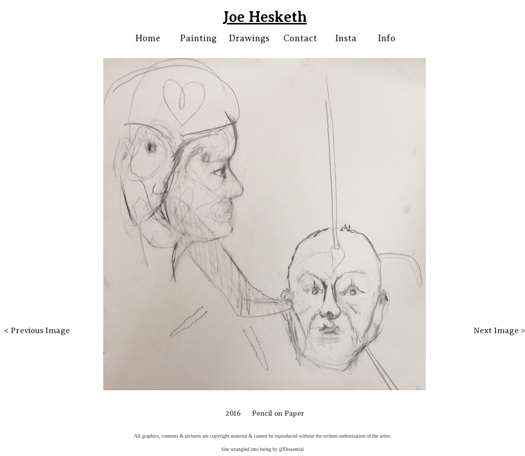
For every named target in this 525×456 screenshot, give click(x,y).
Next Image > (499, 330)
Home (147, 38)
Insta (346, 38)
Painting (198, 38)
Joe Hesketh (264, 16)
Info (386, 38)
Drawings (249, 38)
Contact (300, 38)
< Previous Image (37, 330)
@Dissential (291, 449)
